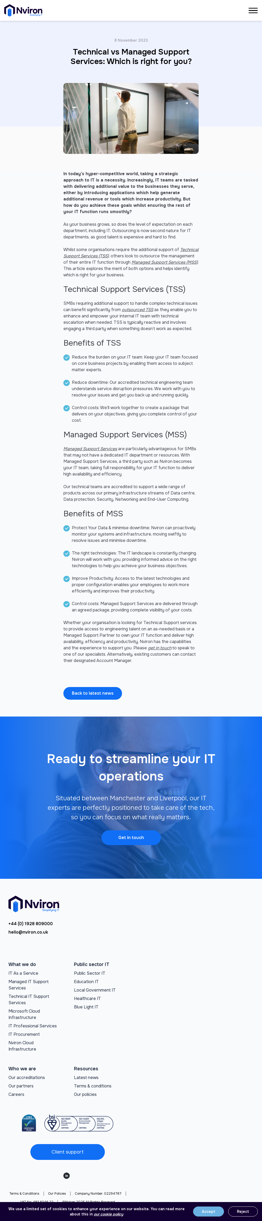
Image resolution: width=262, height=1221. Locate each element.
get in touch (159, 648)
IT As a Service (23, 973)
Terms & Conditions (24, 1193)
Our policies (85, 1094)
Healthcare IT (87, 998)
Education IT (86, 981)
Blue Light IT (86, 1007)
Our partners (21, 1086)
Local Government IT (95, 990)
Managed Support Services (90, 449)
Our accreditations (26, 1077)
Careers (16, 1094)
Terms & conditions (92, 1086)
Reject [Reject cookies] (243, 1211)
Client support (68, 1152)
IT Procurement (24, 1034)
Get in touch (131, 837)
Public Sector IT (89, 973)
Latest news (86, 1077)
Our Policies (57, 1193)
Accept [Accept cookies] (208, 1211)
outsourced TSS (137, 309)
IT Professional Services (32, 1026)
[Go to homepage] (23, 10)
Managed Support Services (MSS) (165, 262)
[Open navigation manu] (253, 10)
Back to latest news (93, 693)
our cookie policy (108, 1214)
